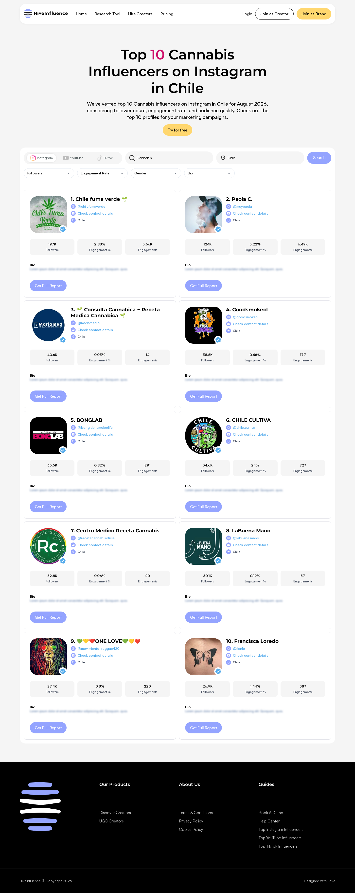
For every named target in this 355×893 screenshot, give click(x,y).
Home (81, 13)
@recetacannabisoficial (96, 538)
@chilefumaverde (91, 206)
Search (319, 158)
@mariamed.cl (89, 323)
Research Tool (107, 13)
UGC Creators (111, 821)
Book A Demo (271, 812)
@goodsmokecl (245, 317)
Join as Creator (274, 13)
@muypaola (242, 206)
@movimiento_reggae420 (99, 648)
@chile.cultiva (244, 427)
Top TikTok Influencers (278, 846)
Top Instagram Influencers (281, 829)
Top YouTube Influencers (280, 837)
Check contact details (95, 213)
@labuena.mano (246, 538)
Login (247, 13)
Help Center (269, 821)
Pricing (166, 13)
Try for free (177, 130)
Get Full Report (48, 285)
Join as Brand (314, 13)
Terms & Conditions (196, 812)
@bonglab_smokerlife (95, 427)
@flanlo (239, 648)
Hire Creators (140, 13)
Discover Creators (115, 812)
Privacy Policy (191, 821)
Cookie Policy (191, 829)
